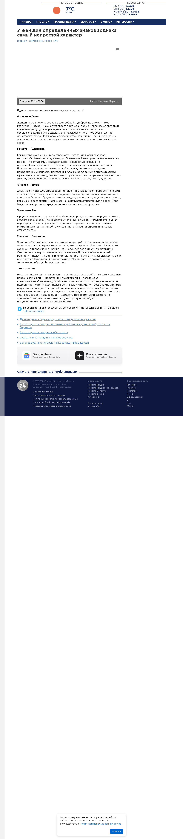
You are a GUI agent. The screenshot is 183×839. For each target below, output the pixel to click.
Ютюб (130, 406)
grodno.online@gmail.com (59, 387)
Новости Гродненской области (103, 388)
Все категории (95, 403)
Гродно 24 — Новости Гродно (22, 385)
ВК (128, 400)
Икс (129, 403)
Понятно (116, 831)
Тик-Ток (130, 394)
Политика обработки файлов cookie (51, 402)
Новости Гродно (96, 385)
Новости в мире (96, 394)
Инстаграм (132, 391)
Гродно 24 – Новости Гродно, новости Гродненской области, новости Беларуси (27, 9)
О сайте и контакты (43, 391)
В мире (105, 21)
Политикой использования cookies (100, 823)
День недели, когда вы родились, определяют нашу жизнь (58, 319)
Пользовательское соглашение (49, 395)
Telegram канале (33, 311)
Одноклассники (135, 397)
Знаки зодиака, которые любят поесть (44, 332)
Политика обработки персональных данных (55, 399)
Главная (26, 21)
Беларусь (87, 21)
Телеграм (132, 385)
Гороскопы (51, 40)
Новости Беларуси (97, 391)
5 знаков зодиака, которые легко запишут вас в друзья (54, 342)
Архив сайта (94, 406)
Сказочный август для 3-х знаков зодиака (46, 337)
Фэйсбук (131, 388)
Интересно (124, 21)
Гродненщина (64, 21)
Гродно (42, 21)
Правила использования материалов (52, 406)
